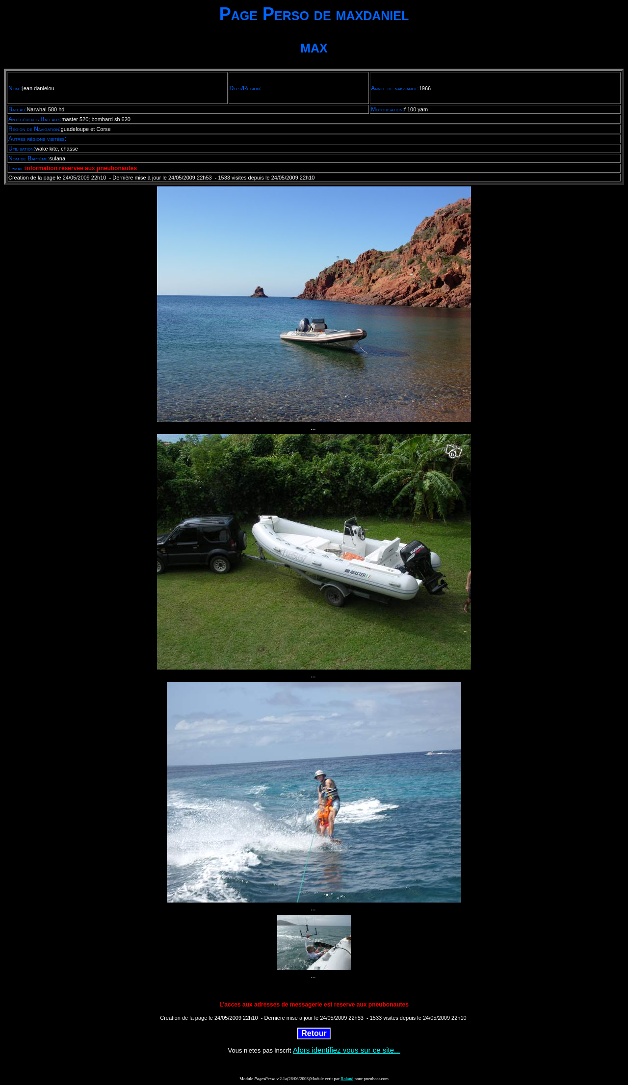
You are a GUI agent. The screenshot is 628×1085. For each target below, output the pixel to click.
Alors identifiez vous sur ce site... (346, 1050)
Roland (346, 1078)
